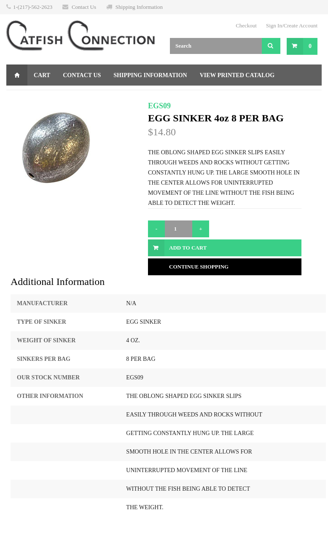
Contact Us (84, 7)
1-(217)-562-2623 (32, 7)
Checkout (246, 25)
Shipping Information (139, 7)
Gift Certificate (41, 96)
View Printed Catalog (237, 75)
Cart (42, 75)
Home (16, 75)
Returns (95, 96)
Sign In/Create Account (291, 25)
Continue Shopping (199, 266)
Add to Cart (188, 247)
